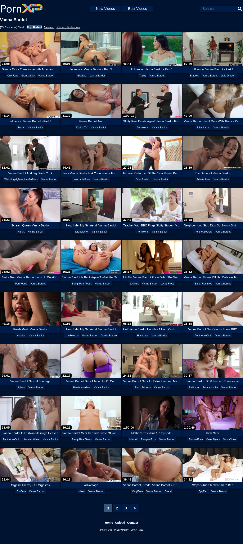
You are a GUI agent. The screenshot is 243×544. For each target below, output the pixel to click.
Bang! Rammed (203, 283)
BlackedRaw (196, 439)
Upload (120, 522)
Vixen (82, 491)
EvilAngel (194, 387)
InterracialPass (81, 179)
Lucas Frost (167, 283)
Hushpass (142, 335)
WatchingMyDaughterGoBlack (21, 179)
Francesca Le (210, 387)
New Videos (105, 9)
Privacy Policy (121, 529)
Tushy (142, 75)
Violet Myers (213, 439)
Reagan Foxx (148, 439)
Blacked (81, 75)
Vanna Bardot (46, 75)
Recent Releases (68, 27)
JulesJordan (203, 127)
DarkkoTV (81, 127)
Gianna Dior (28, 75)
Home (109, 522)
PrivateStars (203, 179)
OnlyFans (12, 75)
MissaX (133, 439)
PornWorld (142, 127)
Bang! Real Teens (82, 283)
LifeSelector (81, 231)
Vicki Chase (230, 439)
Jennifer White (31, 439)
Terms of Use (105, 529)
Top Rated (34, 27)
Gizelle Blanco (109, 335)
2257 (141, 529)
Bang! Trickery (143, 387)
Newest (49, 27)
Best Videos (137, 9)
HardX (21, 231)
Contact (132, 522)
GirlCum (21, 491)
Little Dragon (228, 75)
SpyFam (203, 491)
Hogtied (21, 335)
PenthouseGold (203, 231)
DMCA (134, 529)
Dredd (168, 491)
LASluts (134, 283)
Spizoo (21, 387)
